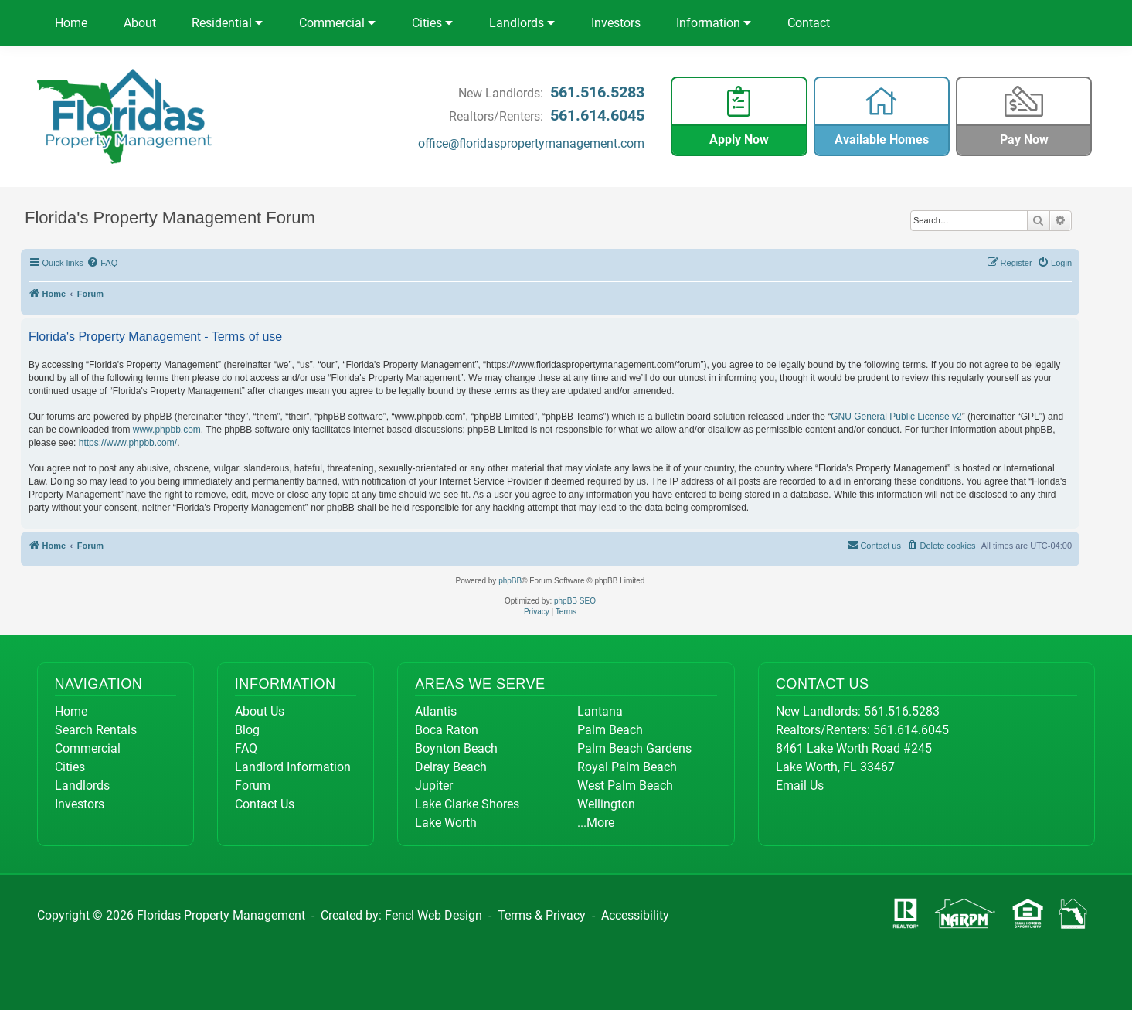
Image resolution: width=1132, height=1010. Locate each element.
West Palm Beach (625, 785)
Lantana (600, 711)
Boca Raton (446, 730)
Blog (247, 730)
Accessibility (635, 915)
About (140, 22)
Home (71, 22)
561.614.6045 (597, 115)
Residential (227, 22)
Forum (252, 785)
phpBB (510, 580)
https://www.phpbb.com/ (128, 442)
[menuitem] (102, 262)
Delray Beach (451, 767)
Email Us (800, 785)
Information (713, 22)
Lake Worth (446, 822)
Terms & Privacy (542, 915)
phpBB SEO (575, 601)
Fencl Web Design (433, 915)
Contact (808, 22)
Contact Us (264, 804)
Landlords (522, 22)
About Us (259, 711)
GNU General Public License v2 (896, 416)
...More (595, 822)
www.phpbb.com (167, 429)
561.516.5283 (597, 92)
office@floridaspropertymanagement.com (531, 143)
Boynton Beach (456, 748)
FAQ (246, 748)
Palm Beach (610, 730)
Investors (616, 22)
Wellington (606, 804)
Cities (432, 22)
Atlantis (436, 711)
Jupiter (434, 785)
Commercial (337, 22)
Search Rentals (96, 730)
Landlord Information (293, 767)
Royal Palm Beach (627, 767)
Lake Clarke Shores (467, 804)
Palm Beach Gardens (634, 748)
